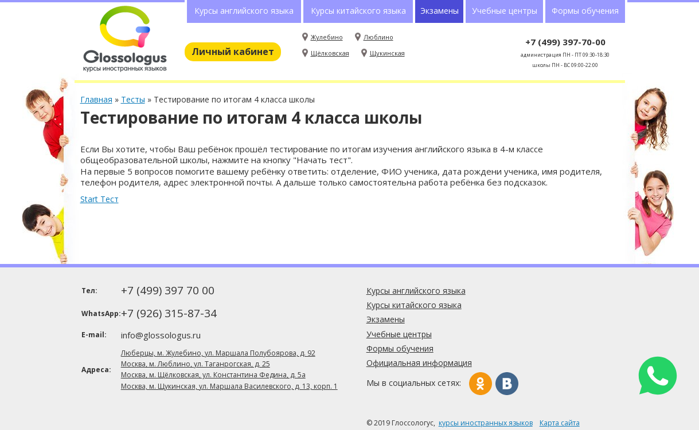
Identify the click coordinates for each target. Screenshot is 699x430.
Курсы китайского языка (358, 10)
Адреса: (96, 369)
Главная (96, 99)
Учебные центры (504, 10)
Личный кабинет (233, 51)
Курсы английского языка (244, 10)
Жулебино (327, 37)
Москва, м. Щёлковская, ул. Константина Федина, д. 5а (213, 375)
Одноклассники (480, 383)
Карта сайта (560, 423)
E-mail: (94, 335)
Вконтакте (506, 383)
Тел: (89, 290)
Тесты (133, 99)
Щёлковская (330, 53)
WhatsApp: (100, 313)
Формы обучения (585, 10)
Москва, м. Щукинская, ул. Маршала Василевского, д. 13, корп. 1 (229, 386)
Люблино (378, 37)
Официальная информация (419, 362)
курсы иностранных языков (486, 423)
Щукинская (387, 53)
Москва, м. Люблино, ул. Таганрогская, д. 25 (195, 364)
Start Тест (99, 199)
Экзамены (439, 10)
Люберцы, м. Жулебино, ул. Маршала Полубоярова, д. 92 (218, 353)
